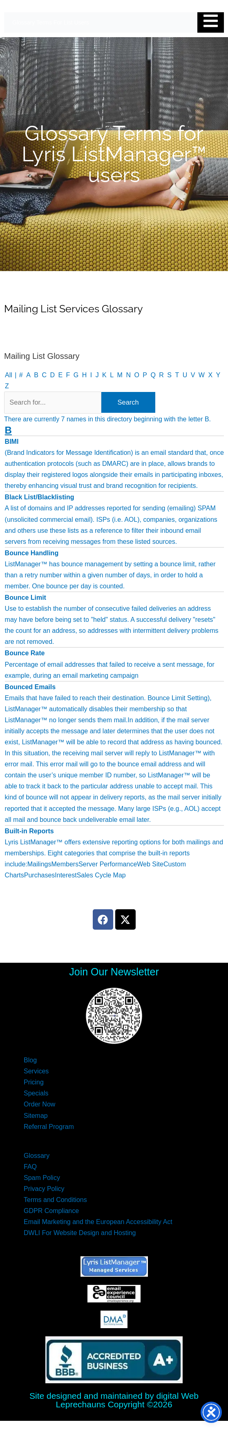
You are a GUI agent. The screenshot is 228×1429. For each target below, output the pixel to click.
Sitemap (36, 1115)
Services (36, 1071)
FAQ (30, 1166)
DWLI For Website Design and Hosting (80, 1232)
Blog (30, 1060)
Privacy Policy (44, 1188)
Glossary (36, 1155)
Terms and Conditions (55, 1199)
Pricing (34, 1082)
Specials (36, 1093)
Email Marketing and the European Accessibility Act (98, 1221)
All (8, 375)
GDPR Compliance (51, 1210)
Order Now (39, 1104)
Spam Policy (42, 1177)
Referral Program (49, 1126)
